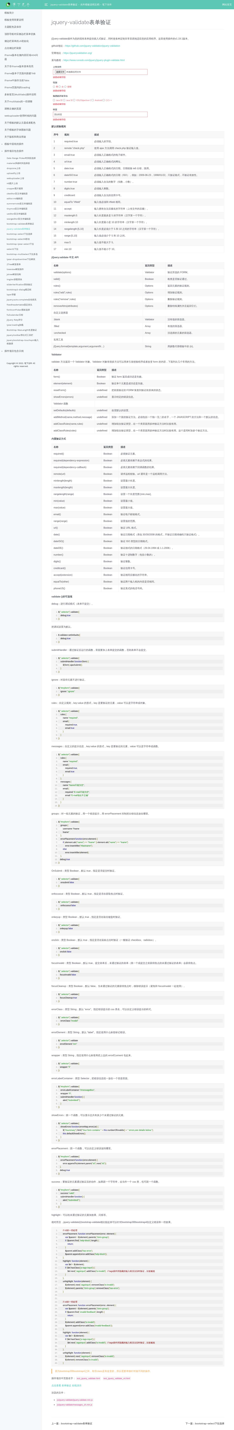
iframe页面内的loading (17, 87)
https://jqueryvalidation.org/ (77, 53)
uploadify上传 (13, 173)
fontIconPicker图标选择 (18, 310)
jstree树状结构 (14, 274)
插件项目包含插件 (14, 151)
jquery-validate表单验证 (18, 229)
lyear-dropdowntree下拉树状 (21, 259)
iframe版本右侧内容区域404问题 (21, 57)
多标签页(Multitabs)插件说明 (20, 94)
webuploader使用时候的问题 (20, 115)
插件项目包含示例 (14, 351)
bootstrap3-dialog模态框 (19, 289)
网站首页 (227, 4)
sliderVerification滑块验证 (19, 284)
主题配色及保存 (12, 26)
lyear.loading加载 (15, 325)
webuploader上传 (15, 178)
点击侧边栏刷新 (12, 48)
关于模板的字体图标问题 (17, 129)
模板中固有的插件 (14, 144)
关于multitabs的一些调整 (18, 101)
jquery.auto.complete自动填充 (21, 299)
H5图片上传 (12, 183)
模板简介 (9, 12)
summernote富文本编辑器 (19, 203)
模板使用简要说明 (14, 19)
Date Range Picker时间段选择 (21, 158)
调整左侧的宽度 (12, 108)
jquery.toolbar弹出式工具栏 (20, 335)
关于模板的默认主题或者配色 (20, 122)
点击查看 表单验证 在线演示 (66, 1385)
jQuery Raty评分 (15, 320)
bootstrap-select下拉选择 (19, 234)
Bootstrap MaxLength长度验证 (22, 330)
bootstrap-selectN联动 (18, 239)
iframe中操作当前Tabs (16, 80)
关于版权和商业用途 (15, 136)
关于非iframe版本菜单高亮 (18, 66)
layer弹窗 (11, 294)
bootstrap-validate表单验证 (20, 224)
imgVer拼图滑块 (14, 279)
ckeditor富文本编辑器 (17, 193)
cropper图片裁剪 (15, 188)
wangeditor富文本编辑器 (19, 219)
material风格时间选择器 (18, 163)
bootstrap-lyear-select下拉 (20, 244)
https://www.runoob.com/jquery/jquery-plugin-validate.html (94, 60)
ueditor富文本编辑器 (17, 214)
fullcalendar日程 (15, 315)
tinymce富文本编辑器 (17, 208)
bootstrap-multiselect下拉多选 (22, 254)
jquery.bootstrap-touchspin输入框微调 (23, 342)
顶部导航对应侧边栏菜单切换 (20, 34)
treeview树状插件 (15, 269)
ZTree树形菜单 (14, 264)
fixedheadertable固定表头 (19, 305)
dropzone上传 (13, 168)
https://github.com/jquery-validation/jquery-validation (92, 46)
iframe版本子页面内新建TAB (20, 73)
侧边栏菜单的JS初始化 (16, 41)
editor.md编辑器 (15, 198)
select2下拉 (12, 249)
